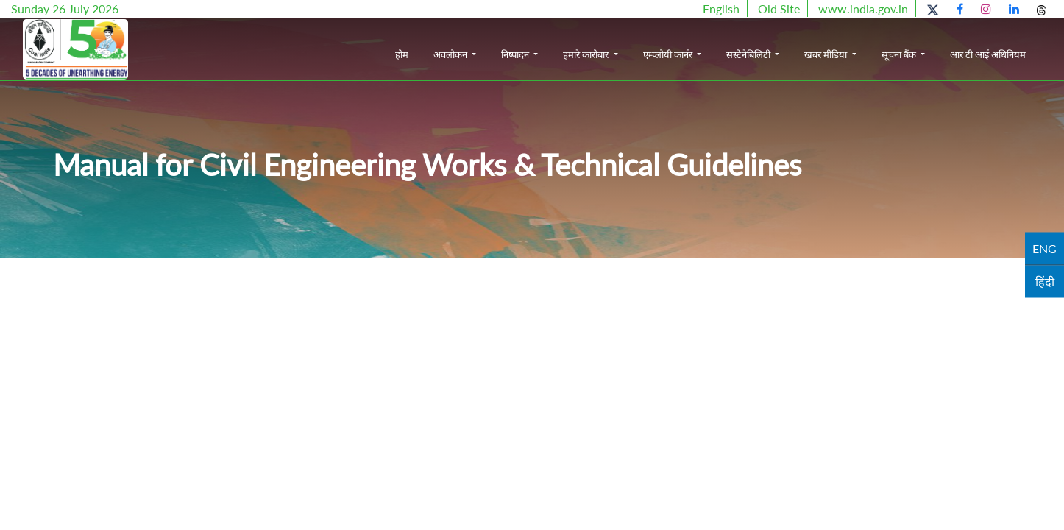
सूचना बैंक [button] (900, 54)
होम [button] (401, 54)
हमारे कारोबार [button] (587, 54)
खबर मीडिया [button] (826, 54)
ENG (1044, 248)
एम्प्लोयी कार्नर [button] (669, 54)
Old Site (779, 8)
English (721, 8)
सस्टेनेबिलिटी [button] (749, 54)
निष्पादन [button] (516, 54)
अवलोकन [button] (451, 54)
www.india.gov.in (863, 8)
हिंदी (1044, 282)
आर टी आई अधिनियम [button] (988, 54)
